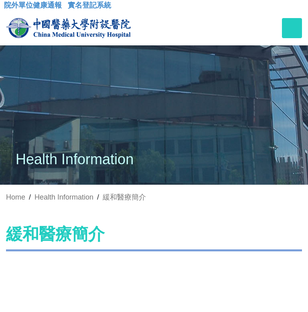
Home (15, 197)
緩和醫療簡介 (124, 197)
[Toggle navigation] (292, 28)
